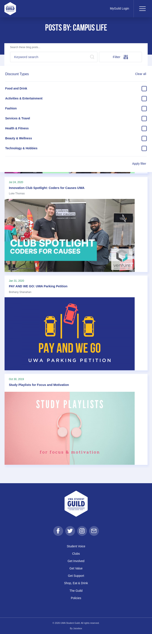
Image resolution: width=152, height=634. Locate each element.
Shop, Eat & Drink (76, 583)
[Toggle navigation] (142, 8)
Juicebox (77, 628)
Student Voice (76, 546)
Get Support (76, 575)
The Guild (76, 590)
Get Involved (76, 561)
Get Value (75, 568)
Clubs (76, 553)
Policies (76, 598)
